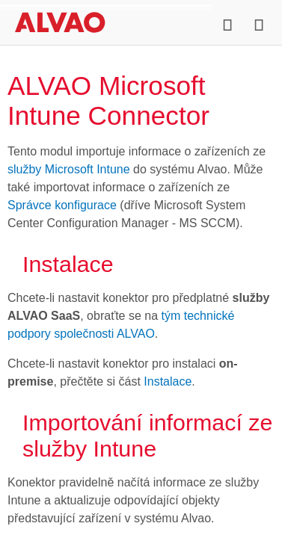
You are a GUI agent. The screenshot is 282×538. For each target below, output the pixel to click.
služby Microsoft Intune (68, 169)
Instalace (167, 381)
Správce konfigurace (62, 205)
